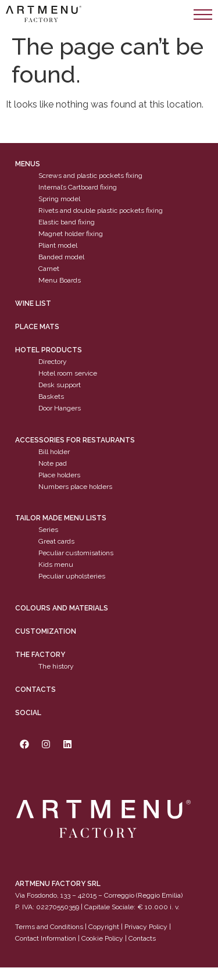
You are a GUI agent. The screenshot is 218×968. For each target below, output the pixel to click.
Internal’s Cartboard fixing (77, 188)
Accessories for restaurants (75, 440)
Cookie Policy (102, 938)
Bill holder (54, 452)
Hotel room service (67, 374)
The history (56, 666)
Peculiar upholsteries (71, 577)
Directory (52, 362)
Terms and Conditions (49, 927)
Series (48, 530)
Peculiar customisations (75, 553)
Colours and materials (61, 608)
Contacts (35, 689)
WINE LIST (33, 304)
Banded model (61, 257)
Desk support (59, 385)
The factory (40, 655)
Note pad (52, 463)
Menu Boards (59, 281)
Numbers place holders (75, 487)
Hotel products (48, 351)
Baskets (51, 397)
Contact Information (45, 938)
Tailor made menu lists (60, 519)
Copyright (103, 927)
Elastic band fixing (66, 223)
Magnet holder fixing (70, 234)
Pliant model (57, 246)
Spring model (59, 199)
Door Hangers (59, 409)
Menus (27, 164)
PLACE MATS (37, 327)
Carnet (48, 269)
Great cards (56, 542)
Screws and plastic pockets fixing (90, 176)
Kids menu (55, 565)
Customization (45, 631)
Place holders (59, 475)
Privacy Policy (145, 927)
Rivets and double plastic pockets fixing (100, 211)
